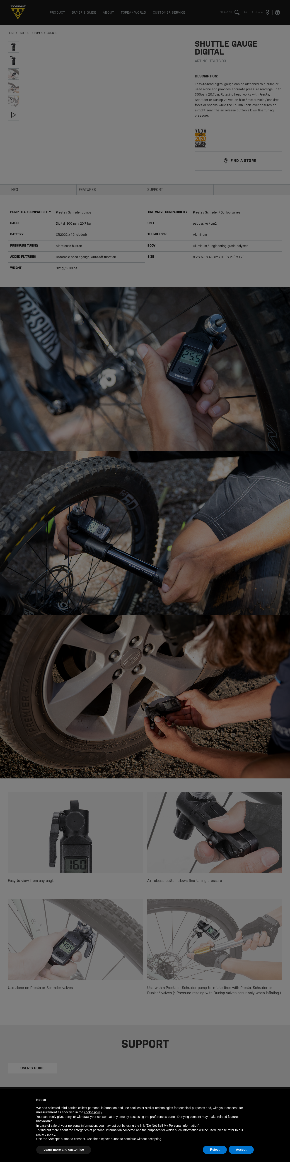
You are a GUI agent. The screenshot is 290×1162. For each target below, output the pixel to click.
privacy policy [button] (45, 1134)
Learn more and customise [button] (64, 1149)
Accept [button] (241, 1149)
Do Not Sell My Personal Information (172, 1125)
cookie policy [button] (93, 1112)
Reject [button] (215, 1149)
